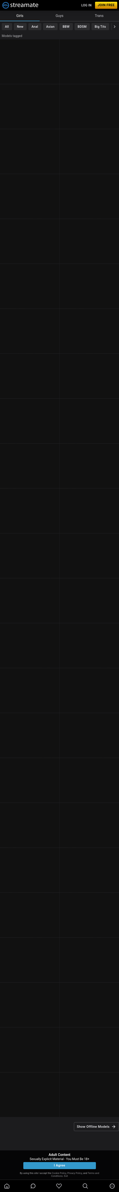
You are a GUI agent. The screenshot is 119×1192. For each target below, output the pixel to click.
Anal (34, 26)
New (20, 26)
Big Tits (100, 26)
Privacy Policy (74, 1173)
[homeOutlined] (7, 1186)
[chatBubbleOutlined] (33, 1186)
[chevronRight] (114, 26)
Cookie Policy (59, 1173)
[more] (112, 1186)
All (7, 26)
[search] (85, 1186)
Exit (66, 1176)
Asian (50, 26)
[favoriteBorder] (59, 1186)
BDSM (82, 26)
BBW (66, 26)
